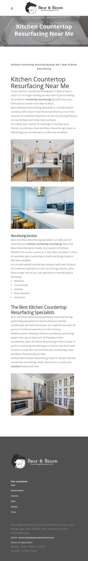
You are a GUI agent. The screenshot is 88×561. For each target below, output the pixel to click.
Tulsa (13, 512)
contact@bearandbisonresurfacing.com (36, 538)
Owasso (14, 507)
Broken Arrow (17, 491)
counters (16, 366)
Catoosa (14, 496)
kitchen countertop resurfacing (45, 243)
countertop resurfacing (38, 99)
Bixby (13, 485)
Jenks (13, 501)
